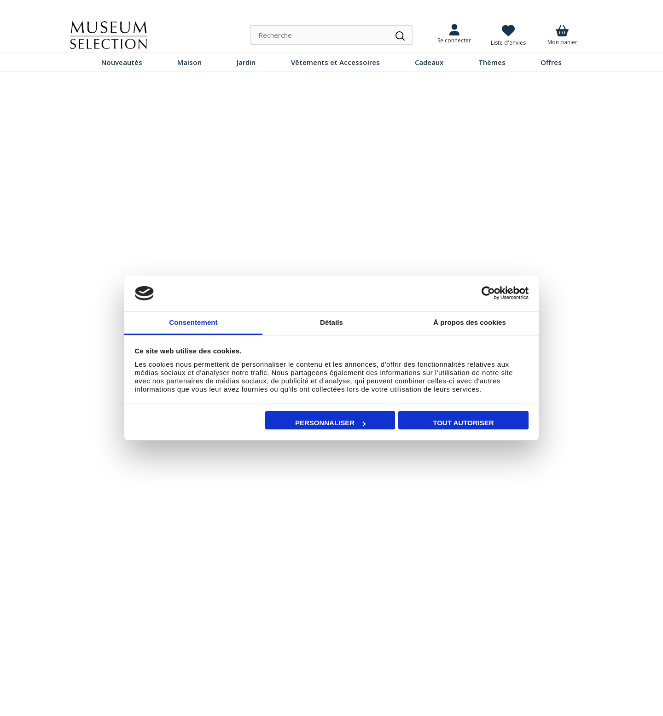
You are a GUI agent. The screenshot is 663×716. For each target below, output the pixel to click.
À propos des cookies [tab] (469, 322)
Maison (189, 62)
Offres (551, 62)
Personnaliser (330, 423)
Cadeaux (429, 62)
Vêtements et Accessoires (335, 62)
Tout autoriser (463, 423)
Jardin (246, 62)
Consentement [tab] (193, 322)
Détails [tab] (331, 322)
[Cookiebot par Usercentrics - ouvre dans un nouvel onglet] (488, 293)
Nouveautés (121, 62)
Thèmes (492, 62)
